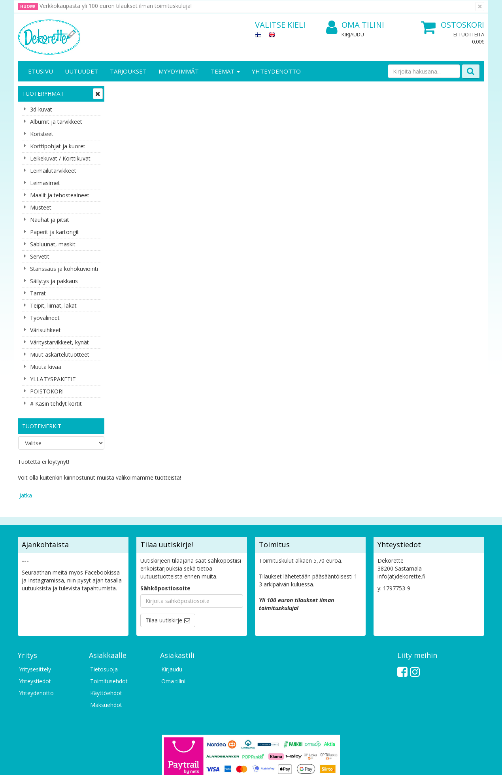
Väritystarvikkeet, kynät (59, 342)
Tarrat (38, 293)
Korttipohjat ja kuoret (57, 146)
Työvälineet (45, 317)
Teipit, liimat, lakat (53, 305)
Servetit (39, 256)
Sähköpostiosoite (165, 537)
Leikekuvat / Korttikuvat (60, 158)
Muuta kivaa (45, 366)
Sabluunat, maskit (52, 244)
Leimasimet (45, 183)
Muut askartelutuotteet (59, 354)
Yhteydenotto (276, 71)
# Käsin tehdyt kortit (56, 403)
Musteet (40, 207)
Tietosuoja (104, 618)
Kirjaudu (353, 34)
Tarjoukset (128, 71)
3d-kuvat (41, 109)
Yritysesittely (35, 618)
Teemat (225, 71)
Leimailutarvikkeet (53, 170)
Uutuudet (81, 71)
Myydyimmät (179, 71)
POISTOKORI (47, 391)
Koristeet (41, 134)
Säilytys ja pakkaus (54, 281)
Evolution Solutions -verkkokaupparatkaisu (434, 763)
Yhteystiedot (35, 629)
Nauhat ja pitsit (49, 219)
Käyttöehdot (106, 641)
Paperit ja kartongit (54, 232)
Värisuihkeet (45, 330)
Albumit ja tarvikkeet (56, 121)
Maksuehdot (106, 653)
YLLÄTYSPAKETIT (53, 379)
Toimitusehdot (109, 629)
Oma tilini (355, 25)
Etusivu (40, 71)
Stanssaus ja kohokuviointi (64, 268)
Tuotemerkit (41, 426)
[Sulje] (480, 6)
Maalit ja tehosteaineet (59, 195)
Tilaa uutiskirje (163, 569)
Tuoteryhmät (43, 93)
